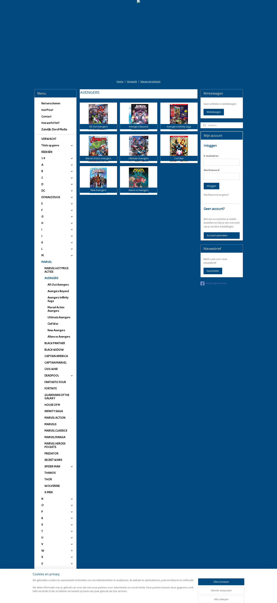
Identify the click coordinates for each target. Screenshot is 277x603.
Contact (46, 116)
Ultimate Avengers (59, 317)
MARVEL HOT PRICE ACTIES (56, 270)
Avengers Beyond (58, 291)
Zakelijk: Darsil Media (54, 129)
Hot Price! (47, 110)
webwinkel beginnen (149, 596)
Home (120, 81)
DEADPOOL (58, 375)
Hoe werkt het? (50, 123)
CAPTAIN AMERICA (56, 356)
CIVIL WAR (51, 369)
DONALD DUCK (57, 197)
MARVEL (57, 262)
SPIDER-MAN (58, 466)
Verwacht (132, 81)
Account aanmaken (217, 235)
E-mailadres (211, 156)
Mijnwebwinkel (183, 596)
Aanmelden (213, 271)
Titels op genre (57, 145)
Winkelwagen (214, 112)
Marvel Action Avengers (56, 309)
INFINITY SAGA (53, 411)
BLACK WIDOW (54, 350)
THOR (48, 479)
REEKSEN (46, 152)
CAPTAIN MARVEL (55, 363)
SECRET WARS (53, 460)
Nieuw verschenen (150, 81)
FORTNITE (50, 388)
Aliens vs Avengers (59, 337)
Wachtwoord (211, 170)
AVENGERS (58, 278)
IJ (57, 563)
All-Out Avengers (58, 285)
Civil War (53, 324)
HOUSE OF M (52, 405)
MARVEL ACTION (54, 418)
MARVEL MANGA (54, 437)
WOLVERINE (52, 486)
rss (134, 596)
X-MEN (48, 492)
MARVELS (50, 424)
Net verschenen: (51, 103)
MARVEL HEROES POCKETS (54, 445)
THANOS (50, 473)
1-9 (57, 158)
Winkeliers (57, 579)
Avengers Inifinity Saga (58, 299)
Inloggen (211, 186)
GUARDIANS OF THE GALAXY (56, 396)
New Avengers (56, 330)
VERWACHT (48, 139)
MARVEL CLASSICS (55, 431)
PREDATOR (51, 453)
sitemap (127, 596)
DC (57, 191)
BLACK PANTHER (54, 343)
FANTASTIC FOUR (55, 382)
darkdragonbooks (213, 283)
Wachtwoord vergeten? (216, 194)
